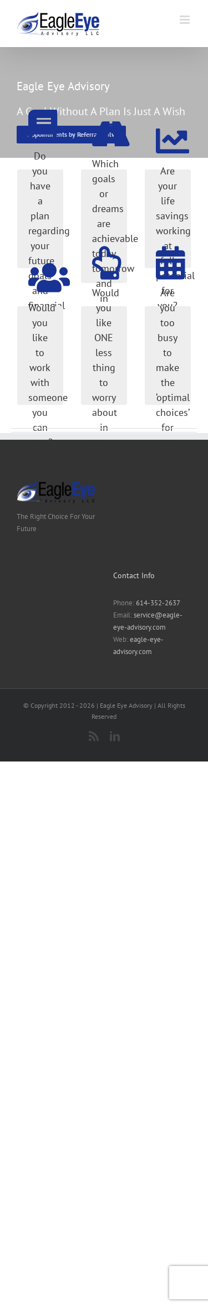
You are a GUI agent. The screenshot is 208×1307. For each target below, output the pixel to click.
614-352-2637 (158, 603)
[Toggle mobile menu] (185, 19)
